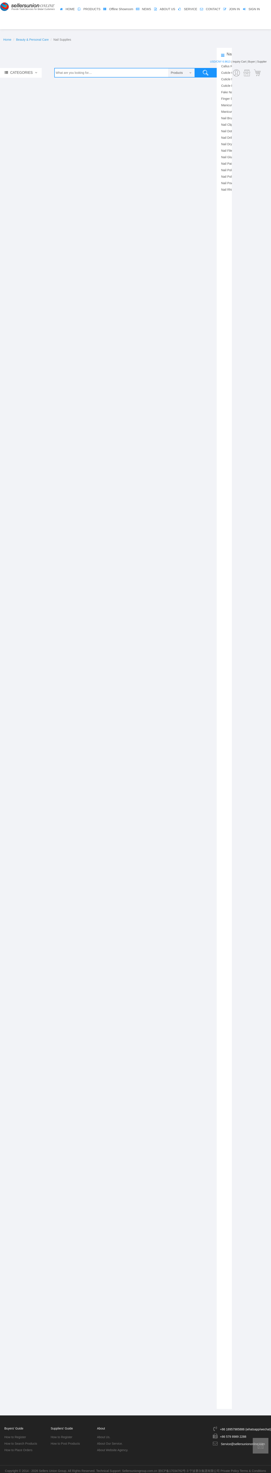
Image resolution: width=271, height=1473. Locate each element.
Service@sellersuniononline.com (243, 1441)
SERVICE (190, 9)
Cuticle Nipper (230, 79)
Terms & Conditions (253, 1468)
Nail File (226, 150)
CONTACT (213, 9)
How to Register (15, 1434)
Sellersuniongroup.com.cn (139, 1468)
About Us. (103, 1434)
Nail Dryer (228, 144)
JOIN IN (234, 9)
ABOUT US (167, 9)
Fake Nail (227, 92)
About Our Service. (110, 1440)
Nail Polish (228, 170)
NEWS (146, 9)
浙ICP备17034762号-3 (173, 1468)
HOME (70, 9)
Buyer (251, 61)
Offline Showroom (121, 9)
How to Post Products (65, 1440)
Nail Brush (228, 118)
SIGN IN (254, 9)
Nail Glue (227, 157)
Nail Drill (226, 137)
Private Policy (230, 1468)
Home (7, 39)
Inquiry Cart (239, 61)
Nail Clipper (229, 124)
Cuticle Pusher (231, 85)
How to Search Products (20, 1440)
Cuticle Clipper (231, 72)
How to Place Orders (18, 1447)
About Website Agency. (112, 1447)
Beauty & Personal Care (32, 39)
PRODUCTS (92, 9)
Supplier (262, 61)
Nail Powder (229, 183)
